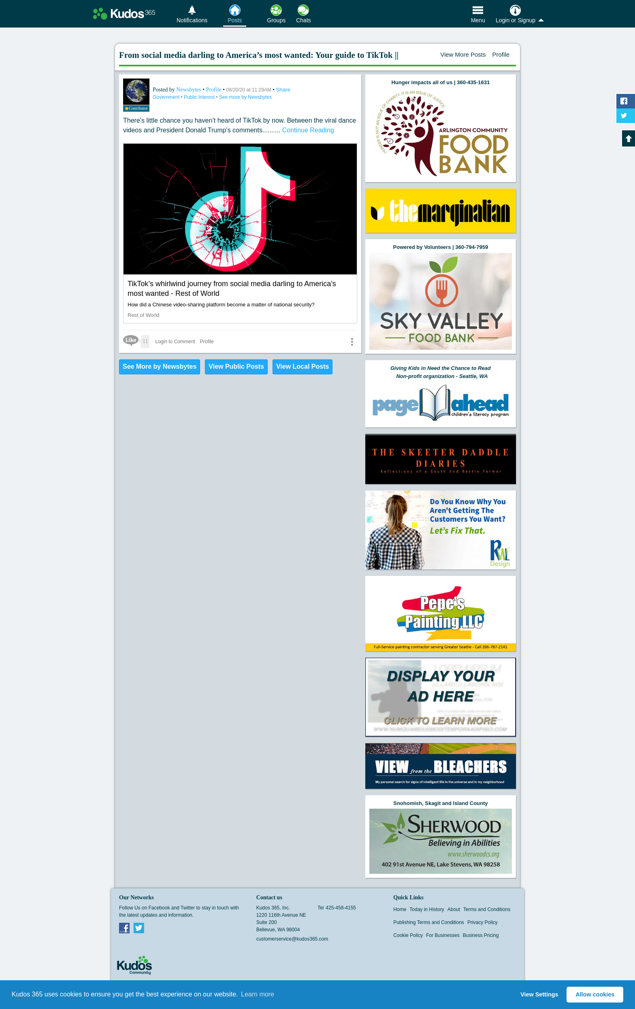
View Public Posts (236, 366)
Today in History (426, 909)
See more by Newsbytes (245, 97)
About (453, 909)
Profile (500, 54)
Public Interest (200, 97)
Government (167, 97)
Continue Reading (308, 130)
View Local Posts (302, 366)
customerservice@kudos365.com (292, 939)
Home (399, 909)
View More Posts (463, 54)
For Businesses (443, 935)
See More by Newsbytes (159, 366)
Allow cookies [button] (594, 994)
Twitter (139, 928)
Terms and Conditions (486, 909)
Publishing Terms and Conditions (428, 922)
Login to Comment (175, 341)
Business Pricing (481, 935)
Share (283, 90)
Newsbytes (189, 90)
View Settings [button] (539, 994)
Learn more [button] (257, 994)
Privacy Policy (482, 922)
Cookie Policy (408, 935)
